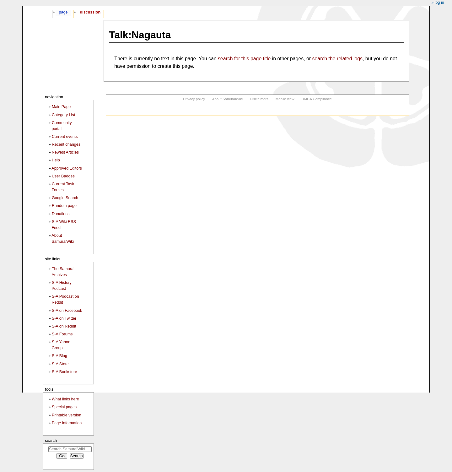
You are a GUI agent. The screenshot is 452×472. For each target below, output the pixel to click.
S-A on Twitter (64, 318)
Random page (64, 205)
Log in (439, 2)
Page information (67, 423)
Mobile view (285, 99)
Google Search (65, 198)
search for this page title (244, 58)
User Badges (63, 176)
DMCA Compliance (316, 99)
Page (63, 12)
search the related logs (337, 58)
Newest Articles (65, 152)
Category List (63, 115)
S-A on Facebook (67, 310)
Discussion (90, 12)
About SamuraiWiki (227, 99)
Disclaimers (259, 99)
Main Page (61, 107)
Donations (61, 214)
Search (51, 440)
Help (56, 160)
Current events (65, 136)
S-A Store (60, 364)
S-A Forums (62, 334)
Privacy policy (194, 99)
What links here (65, 399)
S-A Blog (59, 356)
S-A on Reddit (64, 326)
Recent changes (66, 144)
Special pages (64, 407)
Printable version (66, 415)
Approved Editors (66, 168)
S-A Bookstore (64, 372)
